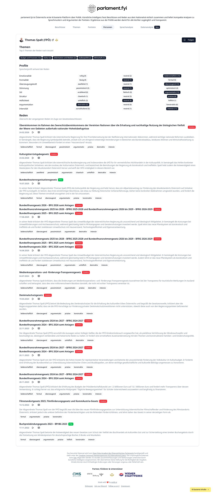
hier (75, 457)
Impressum (125, 486)
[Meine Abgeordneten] (112, 474)
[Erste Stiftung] (95, 474)
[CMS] (77, 474)
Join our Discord (100, 486)
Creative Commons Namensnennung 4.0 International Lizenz (102, 455)
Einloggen (89, 486)
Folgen (188, 40)
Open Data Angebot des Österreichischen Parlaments (113, 453)
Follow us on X (113, 486)
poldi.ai (114, 482)
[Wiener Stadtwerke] (130, 474)
